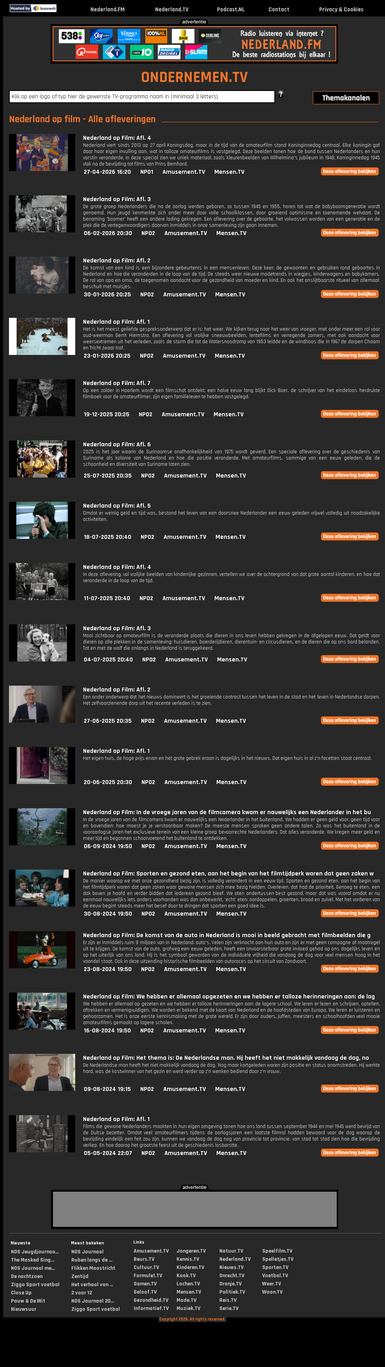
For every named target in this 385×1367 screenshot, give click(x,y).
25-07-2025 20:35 (108, 476)
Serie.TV (228, 1308)
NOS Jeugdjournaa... (35, 1251)
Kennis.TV (188, 1259)
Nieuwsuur (23, 1309)
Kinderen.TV (190, 1267)
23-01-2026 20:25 (107, 356)
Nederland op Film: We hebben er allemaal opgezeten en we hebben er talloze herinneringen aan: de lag (229, 997)
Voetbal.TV (275, 1275)
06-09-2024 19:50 (108, 846)
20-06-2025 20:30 (108, 782)
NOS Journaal (87, 1251)
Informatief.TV (151, 1308)
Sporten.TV (275, 1267)
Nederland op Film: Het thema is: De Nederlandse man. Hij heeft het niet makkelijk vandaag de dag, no (226, 1058)
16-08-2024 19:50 (107, 1031)
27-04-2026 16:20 (107, 172)
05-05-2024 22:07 (108, 1153)
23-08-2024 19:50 (108, 969)
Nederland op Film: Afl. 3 (117, 199)
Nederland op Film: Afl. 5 (117, 506)
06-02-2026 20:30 (108, 233)
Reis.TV (228, 1300)
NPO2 (148, 233)
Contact (279, 9)
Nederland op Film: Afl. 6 (117, 444)
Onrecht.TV (231, 1275)
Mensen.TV (229, 172)
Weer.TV (271, 1283)
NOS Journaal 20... (92, 1301)
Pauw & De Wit (28, 1301)
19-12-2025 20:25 (106, 414)
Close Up (21, 1292)
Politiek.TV (232, 1292)
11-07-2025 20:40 (107, 598)
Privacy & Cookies (341, 9)
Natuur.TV (231, 1251)
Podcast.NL (231, 9)
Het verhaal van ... (92, 1284)
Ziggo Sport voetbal (35, 1284)
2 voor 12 (81, 1292)
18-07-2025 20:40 (107, 537)
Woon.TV (272, 1292)
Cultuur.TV (146, 1267)
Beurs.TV (144, 1259)
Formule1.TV (148, 1275)
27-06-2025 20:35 (108, 721)
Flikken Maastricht (93, 1268)
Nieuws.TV (231, 1267)
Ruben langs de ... (91, 1260)
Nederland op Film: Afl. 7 (116, 383)
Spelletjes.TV (277, 1259)
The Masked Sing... (32, 1260)
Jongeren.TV (191, 1251)
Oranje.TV (230, 1283)
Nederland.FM (107, 9)
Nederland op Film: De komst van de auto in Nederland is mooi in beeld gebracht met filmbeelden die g (227, 935)
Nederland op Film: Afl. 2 (116, 261)
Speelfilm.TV (277, 1251)
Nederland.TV (172, 9)
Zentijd (79, 1276)
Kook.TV (186, 1275)
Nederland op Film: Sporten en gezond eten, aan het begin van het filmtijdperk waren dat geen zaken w (228, 874)
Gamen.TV (145, 1283)
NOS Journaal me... (33, 1268)
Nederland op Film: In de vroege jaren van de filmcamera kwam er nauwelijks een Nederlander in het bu (227, 812)
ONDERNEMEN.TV (194, 77)
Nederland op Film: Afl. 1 (116, 322)
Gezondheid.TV (151, 1300)
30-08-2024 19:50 (108, 914)
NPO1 (146, 172)
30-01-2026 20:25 (107, 295)
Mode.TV (186, 1300)
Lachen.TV (188, 1283)
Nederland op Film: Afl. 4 (117, 138)
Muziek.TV (188, 1308)
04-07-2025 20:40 (108, 660)
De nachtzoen (26, 1276)
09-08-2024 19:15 (107, 1089)
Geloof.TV (145, 1292)
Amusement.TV (183, 172)
